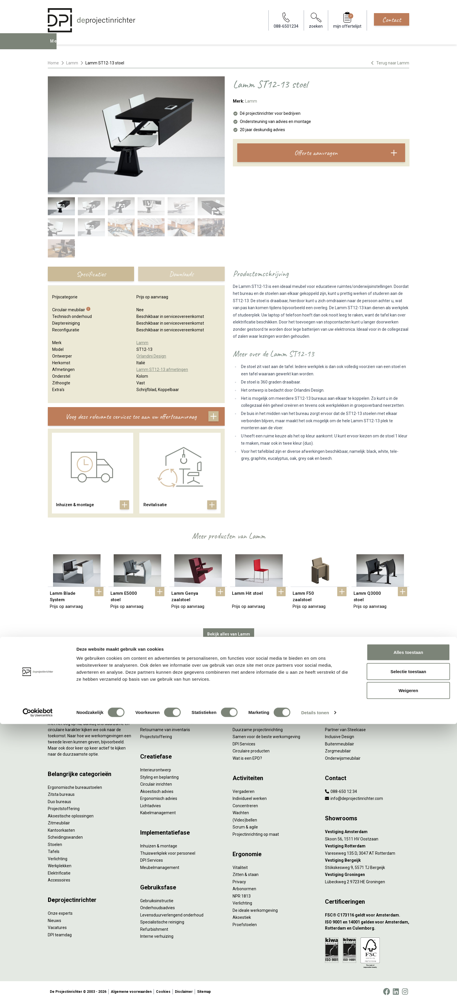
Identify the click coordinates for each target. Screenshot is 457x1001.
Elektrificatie (59, 871)
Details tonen (315, 989)
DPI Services (151, 859)
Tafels (53, 850)
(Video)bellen (245, 818)
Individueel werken (250, 797)
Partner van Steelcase (345, 728)
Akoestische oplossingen (71, 814)
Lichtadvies (150, 804)
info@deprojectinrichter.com (354, 797)
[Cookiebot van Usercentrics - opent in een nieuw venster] (37, 989)
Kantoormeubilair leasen (162, 707)
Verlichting (57, 857)
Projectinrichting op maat (256, 833)
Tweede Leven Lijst (250, 707)
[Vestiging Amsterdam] (367, 831)
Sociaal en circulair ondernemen (262, 692)
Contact (391, 19)
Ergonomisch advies (158, 797)
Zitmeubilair (59, 821)
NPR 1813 (242, 894)
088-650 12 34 (341, 790)
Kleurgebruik (336, 714)
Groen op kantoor (341, 721)
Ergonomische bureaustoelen (75, 786)
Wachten (241, 811)
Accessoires (59, 879)
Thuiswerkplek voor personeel (167, 851)
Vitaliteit (240, 866)
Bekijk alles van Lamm (228, 633)
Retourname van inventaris (165, 728)
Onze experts (60, 912)
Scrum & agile (245, 826)
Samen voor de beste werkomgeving (266, 735)
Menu (56, 45)
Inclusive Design (339, 735)
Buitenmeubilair (339, 742)
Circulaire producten (251, 749)
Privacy (239, 880)
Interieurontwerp (155, 768)
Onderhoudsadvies (157, 906)
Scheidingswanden (65, 836)
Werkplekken (59, 864)
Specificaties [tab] (91, 274)
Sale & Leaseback (156, 714)
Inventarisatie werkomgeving (167, 685)
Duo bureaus (59, 800)
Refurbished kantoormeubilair (167, 721)
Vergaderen (243, 790)
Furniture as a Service (160, 699)
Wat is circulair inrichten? (255, 685)
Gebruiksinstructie (156, 899)
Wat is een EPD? (247, 756)
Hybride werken (339, 692)
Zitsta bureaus (61, 793)
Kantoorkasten (61, 828)
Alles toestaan (408, 929)
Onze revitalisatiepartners (256, 714)
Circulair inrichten (156, 783)
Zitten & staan (246, 873)
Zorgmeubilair (338, 749)
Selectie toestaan (408, 948)
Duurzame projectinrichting (258, 728)
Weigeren (408, 967)
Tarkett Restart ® (249, 721)
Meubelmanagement (159, 866)
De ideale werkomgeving (255, 909)
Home (53, 63)
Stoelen (55, 843)
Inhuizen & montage (158, 844)
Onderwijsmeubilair (343, 756)
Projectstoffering (64, 807)
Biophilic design (339, 707)
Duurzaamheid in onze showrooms (265, 699)
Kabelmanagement (158, 811)
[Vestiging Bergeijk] (367, 859)
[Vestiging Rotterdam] (367, 845)
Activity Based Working (346, 685)
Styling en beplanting (159, 775)
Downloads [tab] (181, 274)
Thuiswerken (337, 699)
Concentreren (245, 804)
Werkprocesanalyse (158, 692)
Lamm (72, 63)
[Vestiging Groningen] (367, 873)
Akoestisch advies (156, 790)
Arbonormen (244, 887)
